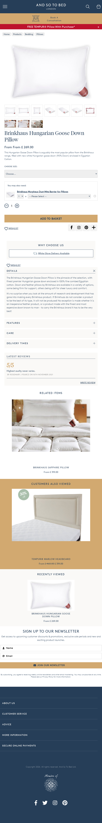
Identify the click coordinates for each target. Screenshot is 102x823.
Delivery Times (17, 343)
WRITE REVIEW (87, 382)
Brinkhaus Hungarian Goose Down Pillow (51, 615)
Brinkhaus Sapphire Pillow (51, 467)
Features (13, 323)
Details (12, 270)
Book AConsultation (54, 19)
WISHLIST (11, 228)
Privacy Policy (47, 677)
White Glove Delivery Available (53, 253)
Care (10, 333)
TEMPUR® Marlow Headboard (51, 559)
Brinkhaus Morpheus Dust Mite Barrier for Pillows (42, 191)
